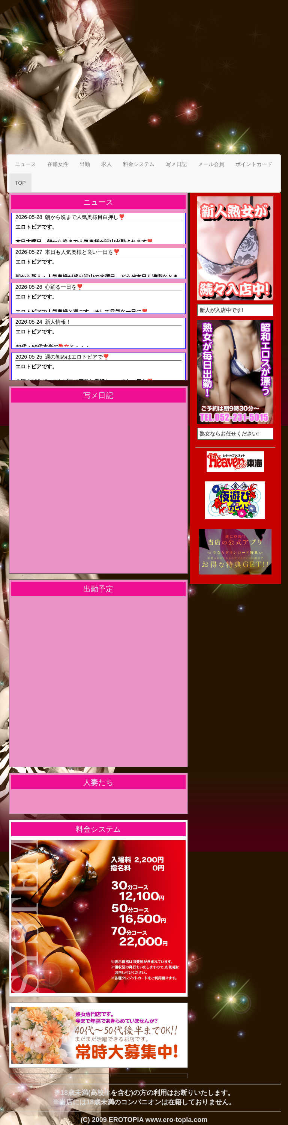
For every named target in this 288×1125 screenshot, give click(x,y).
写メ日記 (176, 164)
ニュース (25, 164)
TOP (23, 182)
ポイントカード (254, 164)
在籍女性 (57, 164)
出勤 (85, 164)
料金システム (138, 164)
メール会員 (211, 164)
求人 (106, 164)
